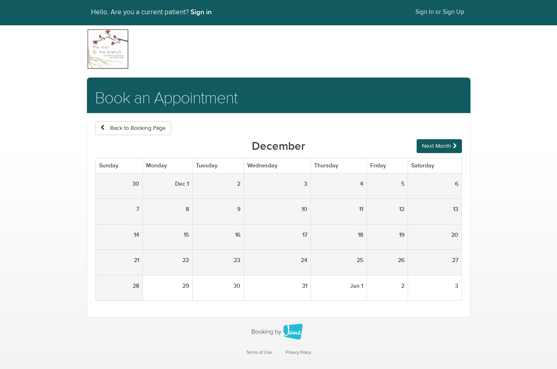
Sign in (201, 12)
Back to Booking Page (133, 128)
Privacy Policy (298, 352)
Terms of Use (259, 352)
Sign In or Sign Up (439, 12)
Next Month (439, 146)
